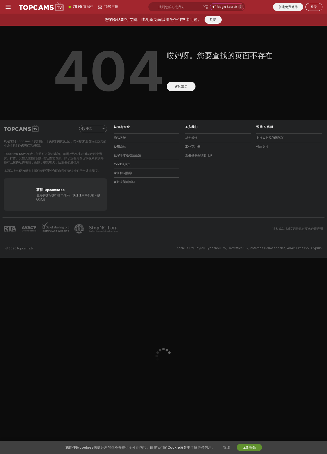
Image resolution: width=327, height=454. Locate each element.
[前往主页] (41, 7)
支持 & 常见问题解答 (270, 138)
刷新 (213, 20)
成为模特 (191, 138)
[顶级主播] (108, 7)
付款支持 (262, 146)
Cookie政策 (122, 164)
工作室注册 (192, 146)
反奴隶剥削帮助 (124, 182)
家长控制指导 (123, 173)
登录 (314, 7)
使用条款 (120, 146)
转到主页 (181, 86)
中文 (93, 129)
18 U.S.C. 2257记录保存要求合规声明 (297, 229)
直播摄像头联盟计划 (198, 155)
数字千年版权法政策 (127, 155)
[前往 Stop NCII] (104, 229)
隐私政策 (120, 138)
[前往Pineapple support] (79, 229)
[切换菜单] (8, 7)
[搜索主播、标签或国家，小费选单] (179, 6)
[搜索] (205, 6)
